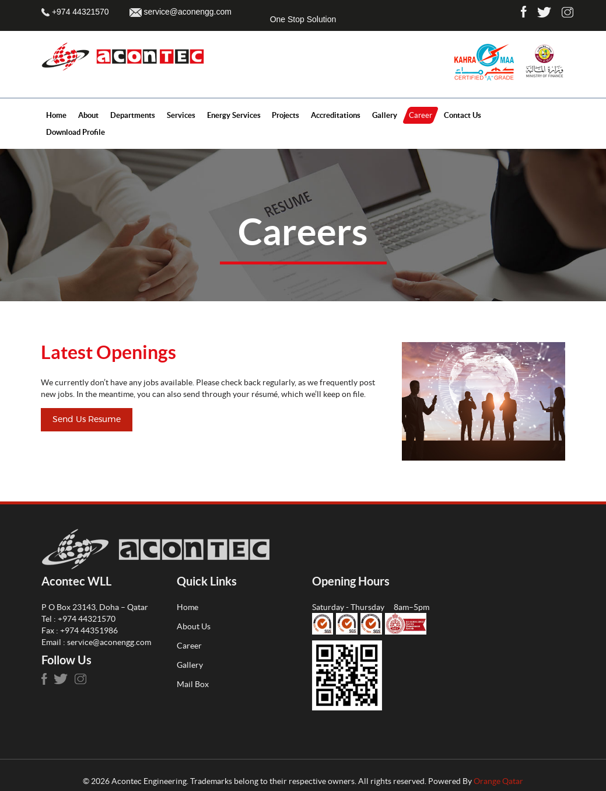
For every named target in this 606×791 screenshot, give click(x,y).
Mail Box (193, 684)
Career (189, 645)
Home (187, 607)
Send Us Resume (86, 420)
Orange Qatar (498, 781)
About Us (194, 626)
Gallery (190, 665)
